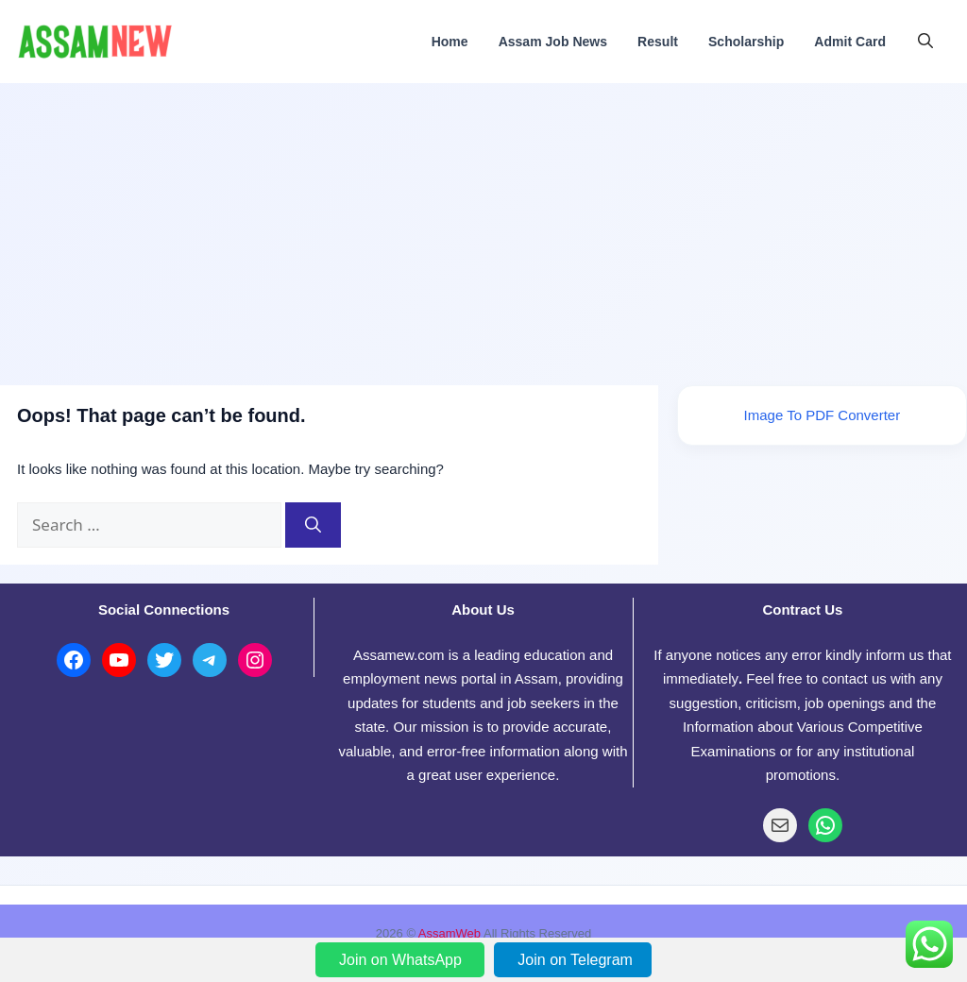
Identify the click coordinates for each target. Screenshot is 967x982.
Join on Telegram (575, 960)
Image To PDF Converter (822, 415)
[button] (925, 41)
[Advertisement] (483, 225)
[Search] (313, 525)
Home (450, 41)
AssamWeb (449, 933)
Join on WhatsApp (402, 960)
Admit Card (850, 41)
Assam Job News (553, 41)
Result (657, 41)
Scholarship (746, 41)
